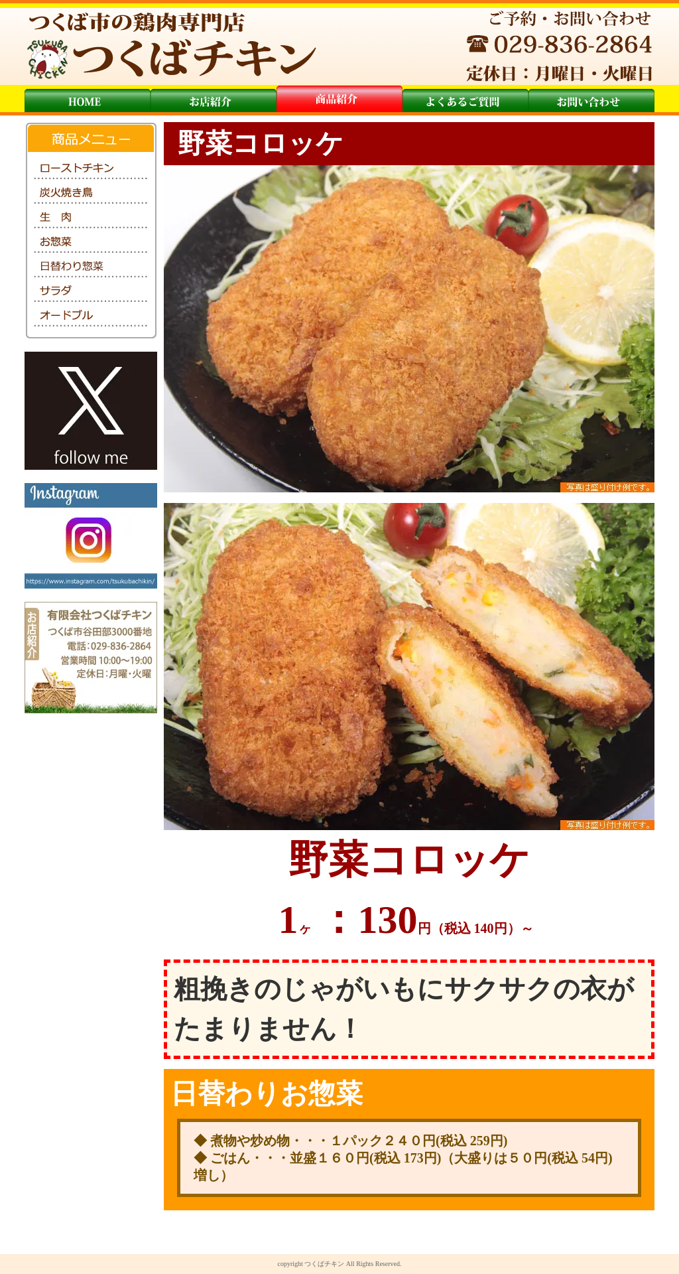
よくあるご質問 (465, 99)
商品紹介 (339, 99)
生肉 (91, 218)
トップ (88, 99)
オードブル (91, 316)
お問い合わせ (591, 99)
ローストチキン (91, 169)
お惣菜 (91, 242)
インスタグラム (91, 536)
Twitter (91, 411)
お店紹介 (214, 99)
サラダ (91, 291)
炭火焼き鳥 (91, 193)
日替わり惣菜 (91, 267)
